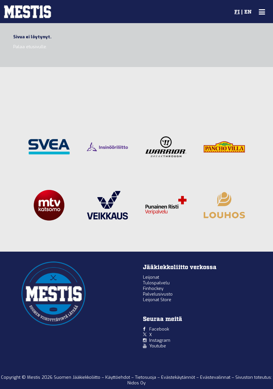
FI (237, 12)
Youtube (157, 346)
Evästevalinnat (215, 377)
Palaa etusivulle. (30, 47)
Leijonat (151, 277)
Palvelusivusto (158, 294)
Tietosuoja (146, 377)
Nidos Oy (136, 383)
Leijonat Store (157, 299)
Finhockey (153, 288)
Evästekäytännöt (178, 377)
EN (248, 12)
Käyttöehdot (118, 377)
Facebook (159, 329)
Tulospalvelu (156, 283)
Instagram (159, 340)
